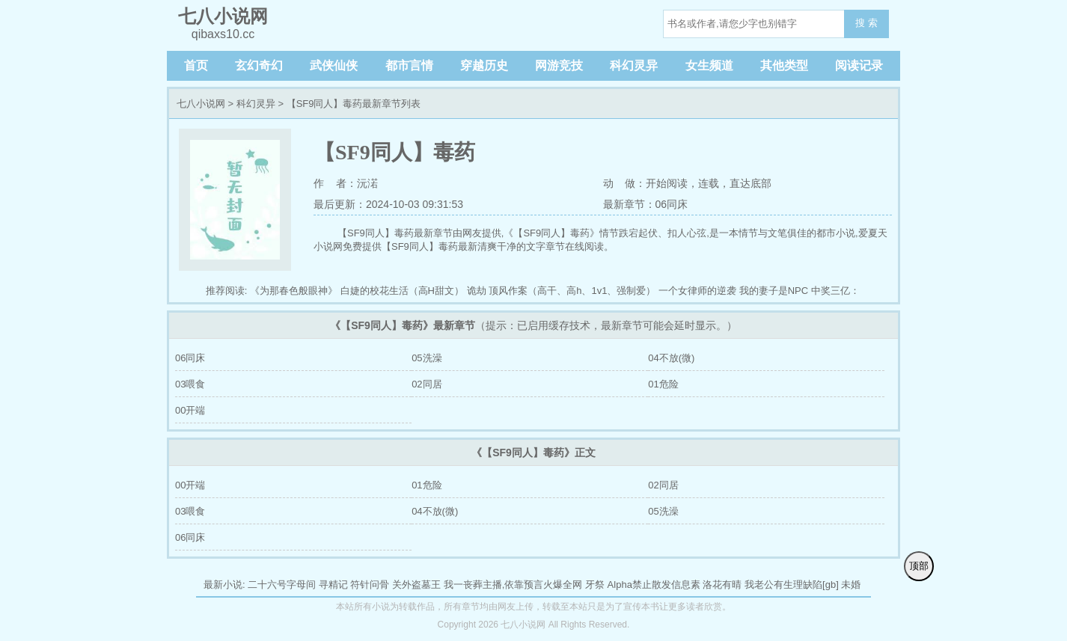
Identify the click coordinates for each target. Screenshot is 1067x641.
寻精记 (333, 584)
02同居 (426, 384)
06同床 (190, 358)
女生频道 (709, 65)
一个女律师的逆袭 (697, 290)
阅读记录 (859, 65)
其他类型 (784, 65)
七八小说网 (201, 103)
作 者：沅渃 (346, 183)
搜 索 (866, 22)
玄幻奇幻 (259, 65)
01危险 (663, 384)
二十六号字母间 (282, 584)
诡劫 (476, 290)
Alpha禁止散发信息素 (654, 584)
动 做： (624, 183)
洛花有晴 (722, 584)
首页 (196, 65)
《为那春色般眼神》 (293, 290)
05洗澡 (426, 358)
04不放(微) (671, 358)
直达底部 (750, 183)
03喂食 (190, 384)
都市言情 (409, 65)
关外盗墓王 (416, 584)
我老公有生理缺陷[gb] (792, 584)
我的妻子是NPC (773, 290)
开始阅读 (667, 183)
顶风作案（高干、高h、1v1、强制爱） (572, 290)
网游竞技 (559, 65)
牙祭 (595, 584)
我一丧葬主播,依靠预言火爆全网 (513, 584)
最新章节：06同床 (645, 204)
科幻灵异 (634, 65)
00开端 (190, 410)
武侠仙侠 (334, 65)
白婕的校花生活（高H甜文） (402, 290)
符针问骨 (369, 584)
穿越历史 (484, 65)
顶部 (919, 565)
